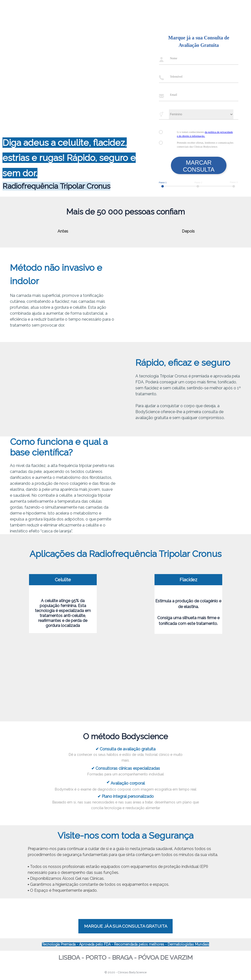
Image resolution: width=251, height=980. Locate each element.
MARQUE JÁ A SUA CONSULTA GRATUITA (125, 926)
